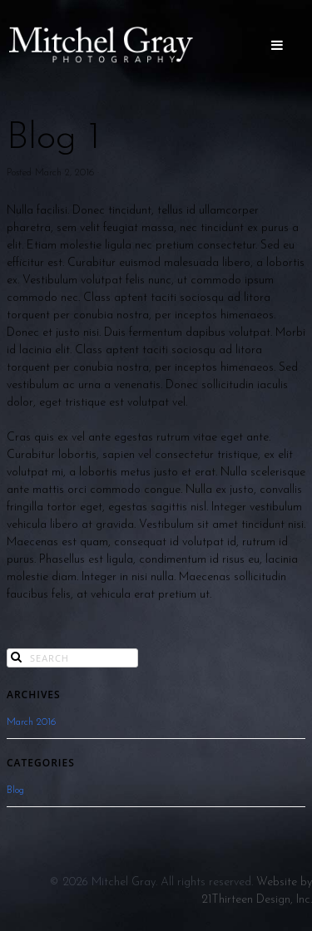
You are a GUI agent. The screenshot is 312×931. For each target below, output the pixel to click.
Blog (15, 791)
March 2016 (31, 722)
